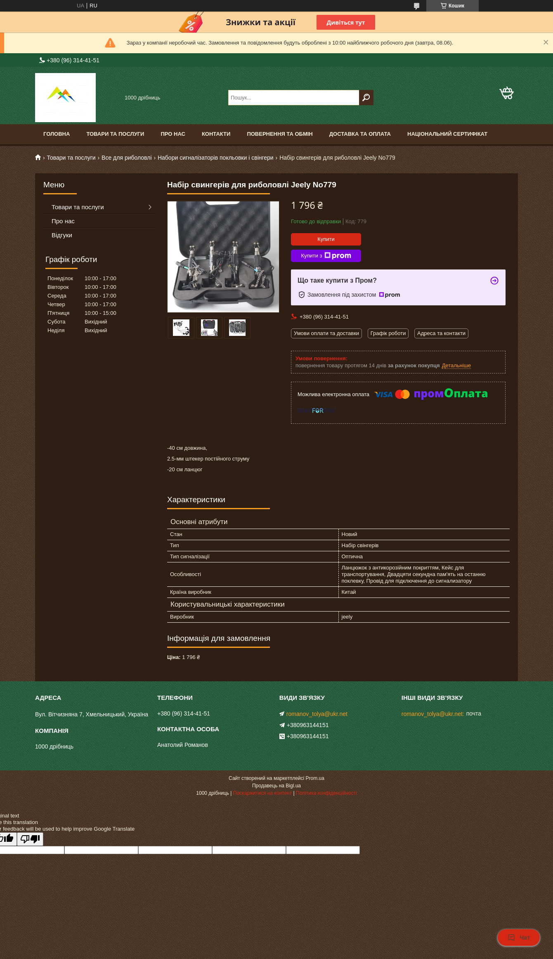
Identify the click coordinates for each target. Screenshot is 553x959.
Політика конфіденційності (326, 793)
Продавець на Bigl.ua (276, 786)
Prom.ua (315, 778)
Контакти (216, 134)
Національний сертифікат (447, 134)
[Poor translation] (30, 839)
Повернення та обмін (279, 134)
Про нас (173, 134)
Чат (519, 937)
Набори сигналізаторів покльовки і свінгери (216, 157)
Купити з (326, 256)
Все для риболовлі (126, 157)
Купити (326, 239)
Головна (56, 134)
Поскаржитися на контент (262, 793)
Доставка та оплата (360, 134)
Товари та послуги (115, 134)
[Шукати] (366, 97)
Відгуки (62, 235)
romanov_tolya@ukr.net (316, 714)
